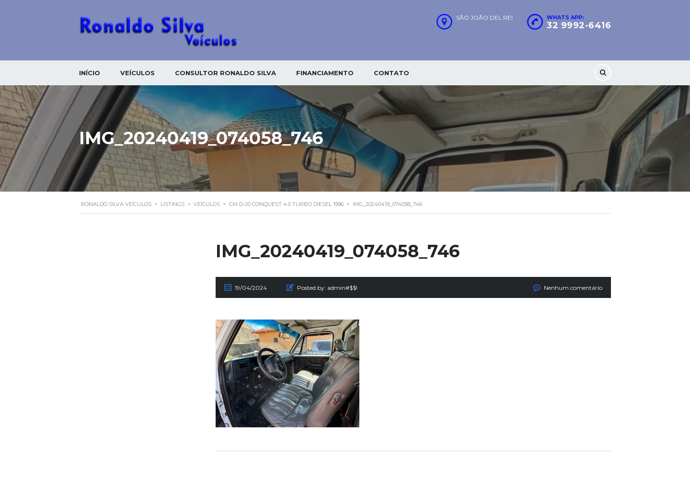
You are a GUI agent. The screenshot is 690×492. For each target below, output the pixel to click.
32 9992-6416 (579, 25)
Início (89, 73)
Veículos (137, 73)
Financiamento (325, 73)
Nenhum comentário (573, 287)
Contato (391, 73)
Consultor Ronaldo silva (225, 73)
